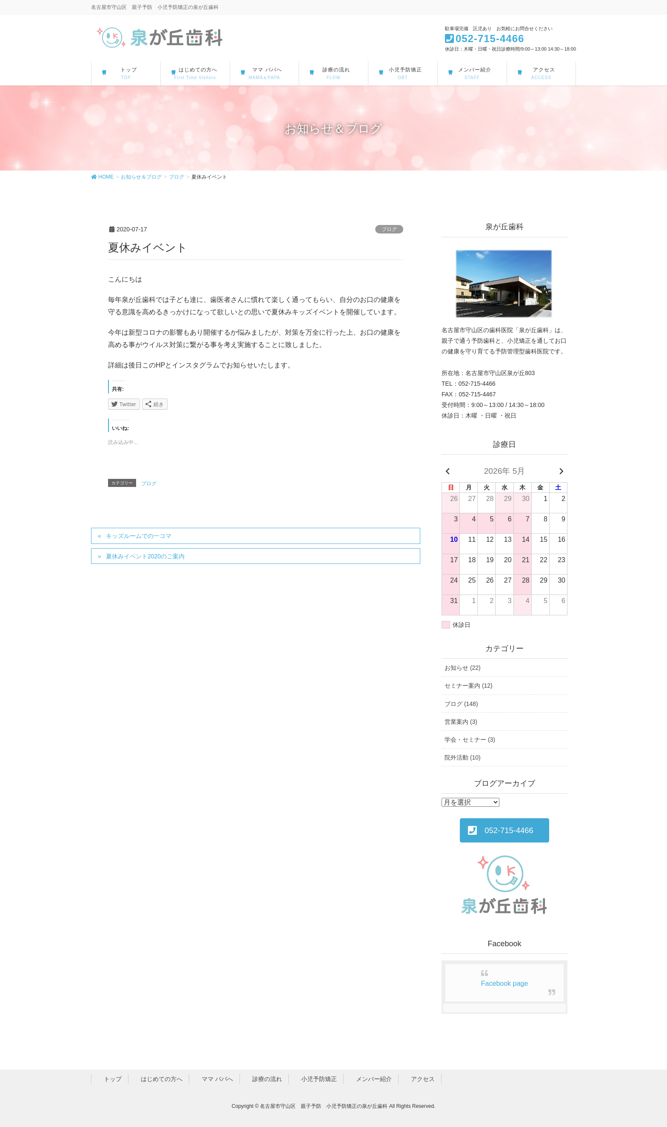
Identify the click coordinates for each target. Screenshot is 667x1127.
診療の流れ (264, 1079)
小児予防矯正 (316, 1079)
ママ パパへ (214, 1079)
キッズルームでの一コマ (138, 535)
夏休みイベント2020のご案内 (145, 556)
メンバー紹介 (371, 1079)
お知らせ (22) (463, 667)
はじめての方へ (158, 1079)
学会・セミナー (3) (470, 739)
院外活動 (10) (463, 757)
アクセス (420, 1079)
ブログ (389, 229)
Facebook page (504, 983)
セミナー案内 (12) (469, 685)
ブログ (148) (461, 703)
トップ (110, 1079)
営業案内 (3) (461, 721)
